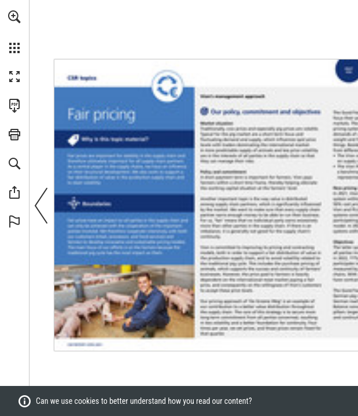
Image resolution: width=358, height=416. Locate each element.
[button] (14, 16)
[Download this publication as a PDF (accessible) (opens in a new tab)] (14, 105)
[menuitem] (14, 31)
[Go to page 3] (86, 345)
